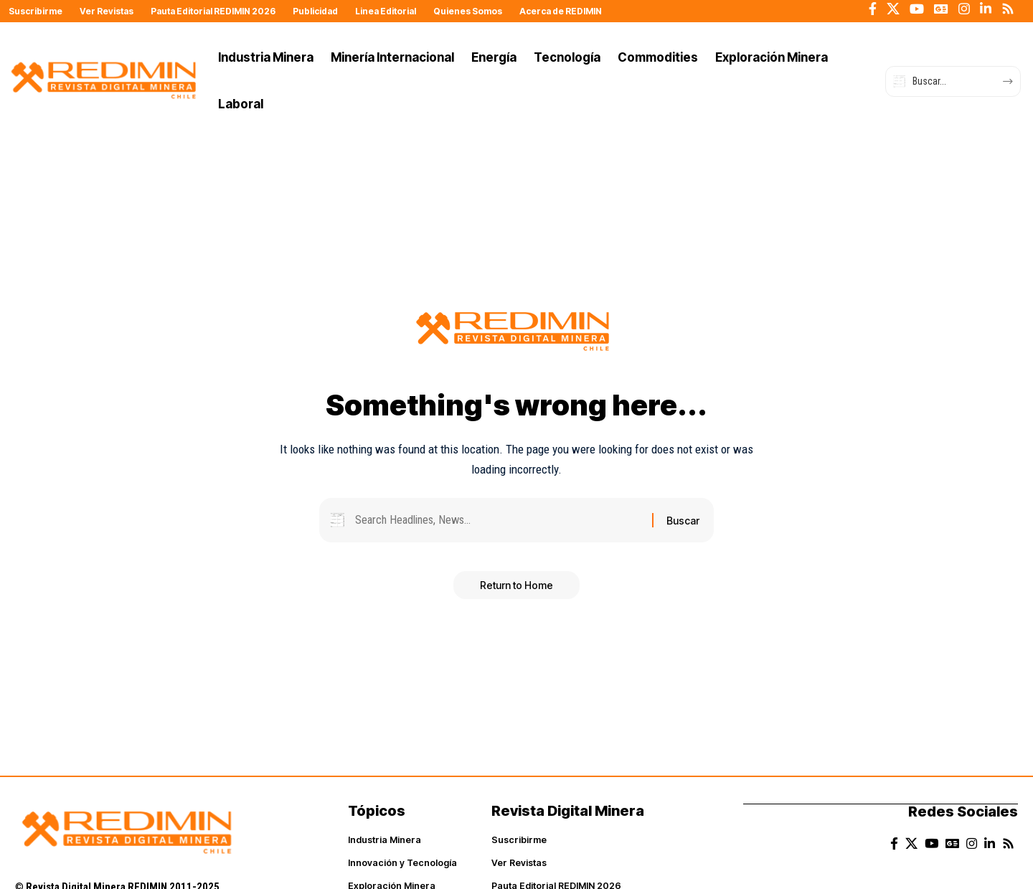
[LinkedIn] (985, 8)
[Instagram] (964, 8)
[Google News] (941, 8)
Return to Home (516, 587)
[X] (893, 8)
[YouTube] (917, 8)
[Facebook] (872, 8)
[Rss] (1008, 8)
